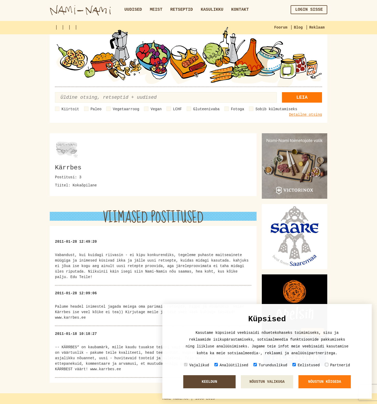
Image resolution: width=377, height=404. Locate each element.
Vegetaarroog (126, 109)
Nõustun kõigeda (324, 382)
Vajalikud (196, 365)
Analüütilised (231, 365)
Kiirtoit (70, 109)
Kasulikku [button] (212, 9)
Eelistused (306, 365)
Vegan (156, 109)
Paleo (96, 109)
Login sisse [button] (309, 9)
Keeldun (209, 382)
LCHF (177, 109)
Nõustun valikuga (267, 382)
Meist (156, 9)
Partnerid (337, 365)
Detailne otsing (305, 115)
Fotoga (237, 109)
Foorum (280, 27)
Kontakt (240, 9)
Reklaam (317, 27)
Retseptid (181, 9)
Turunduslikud (270, 365)
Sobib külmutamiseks (276, 109)
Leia (302, 97)
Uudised (133, 9)
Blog (298, 27)
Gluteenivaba (206, 109)
